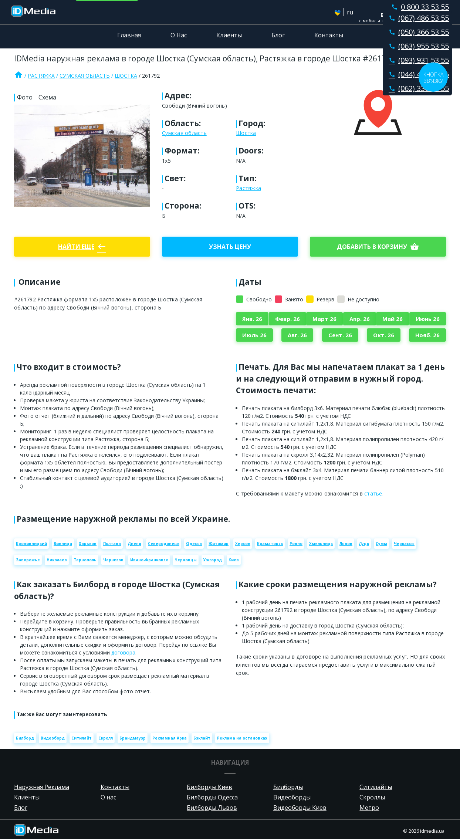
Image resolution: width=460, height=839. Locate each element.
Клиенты (229, 35)
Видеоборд (53, 738)
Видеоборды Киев (300, 808)
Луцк (364, 543)
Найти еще (82, 246)
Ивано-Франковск (149, 559)
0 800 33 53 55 (418, 7)
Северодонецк (163, 543)
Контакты (328, 35)
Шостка (126, 75)
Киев (234, 559)
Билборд (25, 738)
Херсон (242, 543)
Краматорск (270, 543)
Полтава (112, 543)
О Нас (178, 35)
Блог (278, 35)
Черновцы (186, 559)
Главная (129, 35)
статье (373, 493)
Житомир (219, 543)
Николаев (57, 559)
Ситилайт (81, 738)
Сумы (381, 543)
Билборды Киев (209, 787)
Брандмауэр (132, 738)
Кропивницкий (31, 543)
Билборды (288, 787)
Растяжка (41, 75)
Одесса (194, 543)
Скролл (105, 738)
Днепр (134, 543)
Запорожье (28, 559)
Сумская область (85, 75)
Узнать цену (230, 247)
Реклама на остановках (242, 738)
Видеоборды (292, 797)
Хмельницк (321, 543)
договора (123, 652)
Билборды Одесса (212, 797)
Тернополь (85, 559)
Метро (369, 808)
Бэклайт (201, 738)
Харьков (88, 543)
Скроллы (372, 797)
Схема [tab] (47, 97)
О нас (108, 797)
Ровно (296, 543)
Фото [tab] (25, 97)
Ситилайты (375, 787)
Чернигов (113, 559)
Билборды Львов (212, 808)
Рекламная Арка (169, 738)
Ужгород (212, 559)
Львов (345, 543)
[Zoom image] (82, 156)
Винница (63, 543)
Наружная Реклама (41, 787)
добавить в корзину (378, 246)
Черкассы (404, 543)
